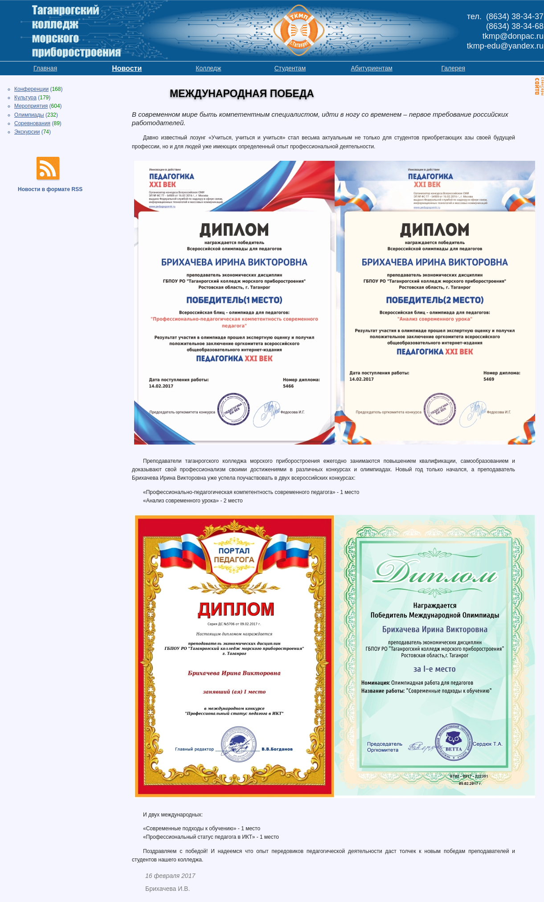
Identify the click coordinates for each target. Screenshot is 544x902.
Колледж (208, 68)
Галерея (453, 68)
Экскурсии (27, 132)
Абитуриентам (371, 68)
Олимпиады (29, 115)
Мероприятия (31, 106)
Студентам (290, 68)
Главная (45, 68)
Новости (127, 68)
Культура (25, 97)
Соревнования (32, 123)
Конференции (31, 89)
